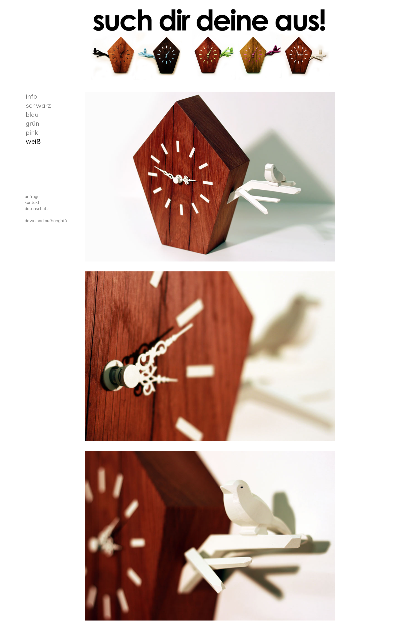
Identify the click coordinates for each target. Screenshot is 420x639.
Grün (32, 123)
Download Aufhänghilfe (47, 220)
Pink (32, 132)
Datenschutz (37, 208)
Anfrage (32, 196)
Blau (32, 114)
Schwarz (38, 105)
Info (31, 96)
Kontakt (32, 202)
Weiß (33, 141)
